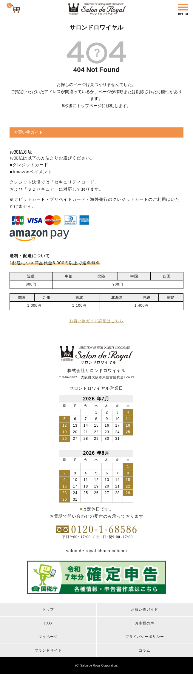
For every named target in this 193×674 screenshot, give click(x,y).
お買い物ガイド (144, 609)
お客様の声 (144, 623)
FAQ (48, 623)
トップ (48, 609)
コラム (144, 650)
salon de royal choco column (96, 550)
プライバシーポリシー (144, 637)
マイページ (48, 637)
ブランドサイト (48, 650)
